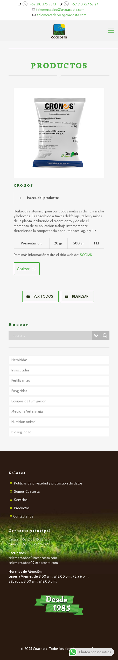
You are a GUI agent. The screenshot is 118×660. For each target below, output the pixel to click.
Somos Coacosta (27, 491)
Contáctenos (23, 516)
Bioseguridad (21, 432)
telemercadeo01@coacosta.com (60, 9)
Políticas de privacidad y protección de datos (48, 483)
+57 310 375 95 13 (43, 4)
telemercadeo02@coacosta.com (61, 15)
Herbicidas (19, 360)
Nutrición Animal (23, 422)
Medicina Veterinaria (27, 411)
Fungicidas (19, 391)
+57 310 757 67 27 (84, 4)
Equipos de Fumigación (28, 401)
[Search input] (51, 335)
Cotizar (27, 268)
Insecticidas (20, 370)
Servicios (20, 500)
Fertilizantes (20, 380)
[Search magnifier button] (105, 335)
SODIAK (86, 255)
